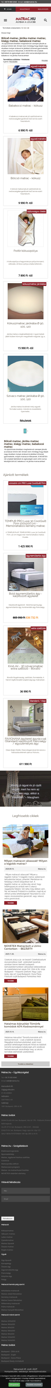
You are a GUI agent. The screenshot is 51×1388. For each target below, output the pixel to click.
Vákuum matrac (8, 1234)
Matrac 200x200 (8, 1321)
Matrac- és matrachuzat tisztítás (15, 1170)
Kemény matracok (9, 1297)
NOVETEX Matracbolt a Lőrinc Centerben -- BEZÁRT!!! (22, 947)
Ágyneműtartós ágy (9, 1270)
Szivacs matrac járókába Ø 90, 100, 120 (26, 397)
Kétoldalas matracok (10, 1291)
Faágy (3, 1279)
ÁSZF (35, 1369)
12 (22, 28)
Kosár (8, 9)
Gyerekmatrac (7, 1240)
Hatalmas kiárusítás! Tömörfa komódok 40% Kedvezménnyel (23, 1025)
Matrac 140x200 (8, 1340)
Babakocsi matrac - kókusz (26, 105)
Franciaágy (6, 1273)
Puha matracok (8, 1307)
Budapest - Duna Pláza (11, 1358)
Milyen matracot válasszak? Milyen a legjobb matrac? (25, 862)
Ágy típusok (6, 1260)
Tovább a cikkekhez (25, 1064)
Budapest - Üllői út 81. (10, 1351)
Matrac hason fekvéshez (11, 1300)
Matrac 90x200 (7, 1334)
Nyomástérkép (7, 1154)
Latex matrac (7, 1237)
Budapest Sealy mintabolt (12, 1361)
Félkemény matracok (10, 1303)
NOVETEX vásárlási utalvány (13, 1173)
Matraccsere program (10, 1167)
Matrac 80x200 (7, 1327)
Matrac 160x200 (8, 1324)
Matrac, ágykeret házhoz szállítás (15, 1157)
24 (25, 28)
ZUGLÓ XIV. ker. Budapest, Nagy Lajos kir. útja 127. (21, 1130)
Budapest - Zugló (8, 1355)
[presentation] (21, 1209)
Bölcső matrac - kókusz (25, 178)
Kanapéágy (6, 1263)
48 (28, 28)
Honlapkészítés (11, 1372)
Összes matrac (7, 1247)
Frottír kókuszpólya (25, 250)
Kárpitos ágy (6, 1276)
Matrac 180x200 (8, 1331)
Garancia (5, 1160)
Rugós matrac (7, 1250)
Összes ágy (6, 1267)
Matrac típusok (7, 1243)
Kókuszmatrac (7, 1231)
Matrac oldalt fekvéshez (11, 1294)
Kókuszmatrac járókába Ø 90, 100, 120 (25, 325)
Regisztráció (25, 9)
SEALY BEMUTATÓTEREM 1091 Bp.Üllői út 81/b (19, 1133)
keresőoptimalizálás (37, 1372)
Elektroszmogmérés (10, 1151)
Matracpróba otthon (10, 1164)
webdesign (23, 1372)
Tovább (11, 903)
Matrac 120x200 (8, 1337)
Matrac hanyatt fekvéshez (12, 1310)
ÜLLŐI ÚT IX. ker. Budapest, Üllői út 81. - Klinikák (20, 1127)
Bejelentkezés (43, 9)
